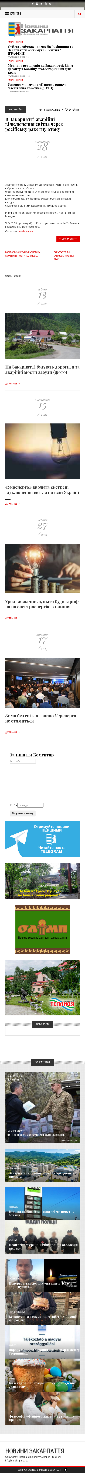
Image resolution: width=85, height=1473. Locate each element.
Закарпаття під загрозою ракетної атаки (64, 256)
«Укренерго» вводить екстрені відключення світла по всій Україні (42, 489)
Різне (11, 1412)
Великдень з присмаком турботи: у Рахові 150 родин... (42, 1318)
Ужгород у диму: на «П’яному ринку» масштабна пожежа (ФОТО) (37, 86)
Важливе (12, 1345)
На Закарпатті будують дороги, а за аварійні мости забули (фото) (42, 369)
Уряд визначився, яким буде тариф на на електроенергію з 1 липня (42, 603)
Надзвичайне (26, 231)
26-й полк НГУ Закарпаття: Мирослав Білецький (36, 1134)
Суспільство (15, 1131)
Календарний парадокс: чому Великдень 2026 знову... (41, 1385)
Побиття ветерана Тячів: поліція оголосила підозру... (44, 1246)
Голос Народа (14, 1169)
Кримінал (13, 1240)
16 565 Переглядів (49, 109)
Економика (13, 1207)
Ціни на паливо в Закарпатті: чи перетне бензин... (41, 1213)
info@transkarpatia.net (16, 1460)
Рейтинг (72, 109)
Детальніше (12, 384)
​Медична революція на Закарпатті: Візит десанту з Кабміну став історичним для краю (40, 69)
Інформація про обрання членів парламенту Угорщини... (44, 1351)
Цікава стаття (68, 239)
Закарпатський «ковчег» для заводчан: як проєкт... (42, 1175)
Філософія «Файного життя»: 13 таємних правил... (41, 1418)
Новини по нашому (17, 1312)
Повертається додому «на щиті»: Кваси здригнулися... (40, 1285)
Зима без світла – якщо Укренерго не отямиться (40, 718)
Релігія (12, 1379)
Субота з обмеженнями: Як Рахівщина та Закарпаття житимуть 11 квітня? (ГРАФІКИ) (40, 50)
